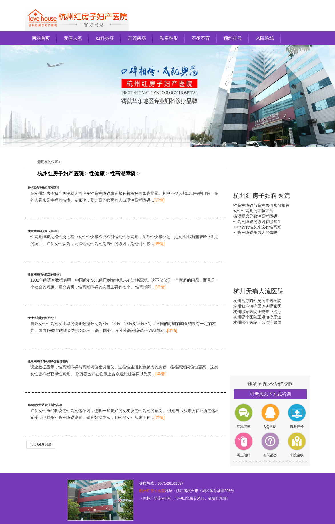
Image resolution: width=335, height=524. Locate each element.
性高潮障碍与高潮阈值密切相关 (48, 361)
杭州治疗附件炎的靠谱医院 (257, 300)
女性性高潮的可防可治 (42, 318)
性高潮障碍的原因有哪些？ (45, 274)
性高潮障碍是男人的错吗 (43, 231)
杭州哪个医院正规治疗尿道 (257, 317)
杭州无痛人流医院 (258, 291)
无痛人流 (73, 38)
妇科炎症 (105, 38)
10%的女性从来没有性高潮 (45, 405)
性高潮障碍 (123, 173)
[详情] (159, 200)
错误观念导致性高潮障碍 (43, 187)
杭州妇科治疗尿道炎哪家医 (257, 306)
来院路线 (265, 38)
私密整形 (169, 38)
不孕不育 (201, 38)
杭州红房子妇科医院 (261, 195)
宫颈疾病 (137, 38)
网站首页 (41, 38)
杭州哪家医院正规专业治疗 (257, 311)
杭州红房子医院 (152, 491)
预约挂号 (233, 38)
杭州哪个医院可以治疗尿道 (257, 322)
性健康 (97, 173)
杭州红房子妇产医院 (60, 173)
